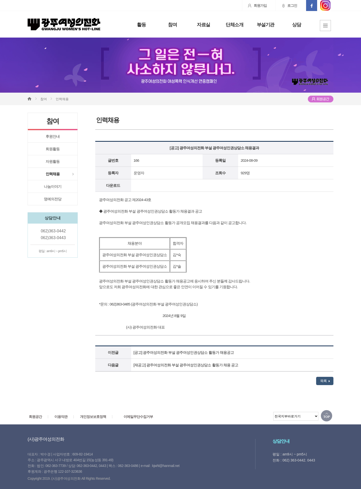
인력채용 (53, 174)
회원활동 (53, 149)
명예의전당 (52, 199)
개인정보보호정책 (93, 417)
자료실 (203, 24)
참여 (172, 24)
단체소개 (234, 24)
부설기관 (265, 24)
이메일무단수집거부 (138, 417)
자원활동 (53, 161)
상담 (296, 24)
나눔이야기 (52, 186)
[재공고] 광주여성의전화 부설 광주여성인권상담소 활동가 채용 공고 (186, 365)
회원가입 (254, 6)
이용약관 (60, 417)
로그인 (286, 6)
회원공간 (35, 417)
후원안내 (53, 136)
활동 (141, 24)
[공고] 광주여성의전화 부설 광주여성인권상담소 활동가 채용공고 (184, 352)
